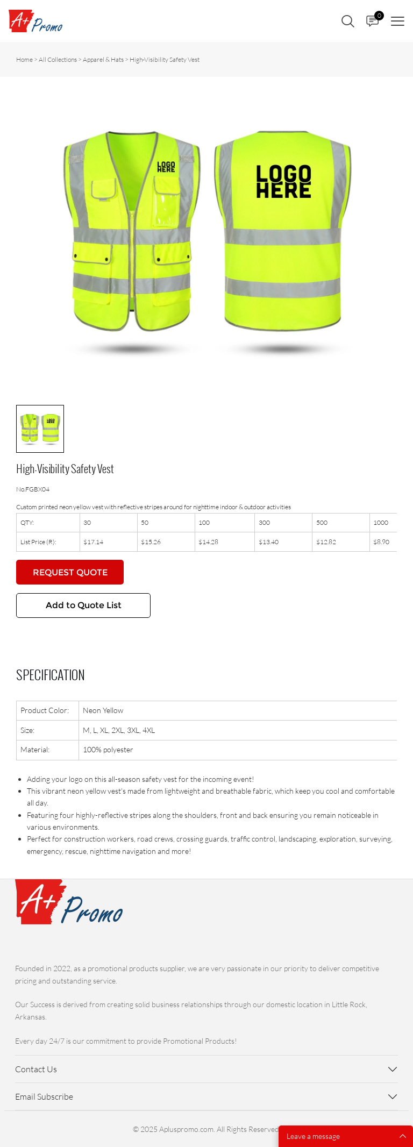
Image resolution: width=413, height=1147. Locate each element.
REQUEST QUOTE (70, 572)
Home (24, 59)
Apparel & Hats (103, 59)
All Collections (58, 59)
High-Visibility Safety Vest (165, 59)
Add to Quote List (84, 605)
